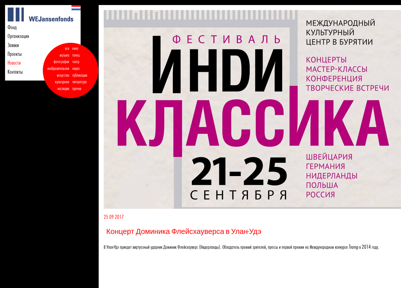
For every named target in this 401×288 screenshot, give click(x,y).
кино (75, 48)
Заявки (13, 45)
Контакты (15, 72)
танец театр (76, 58)
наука (76, 68)
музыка (64, 55)
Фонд (12, 27)
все (67, 48)
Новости (14, 63)
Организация (18, 36)
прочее (76, 88)
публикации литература (79, 78)
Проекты (15, 54)
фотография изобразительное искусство (58, 68)
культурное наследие (62, 85)
